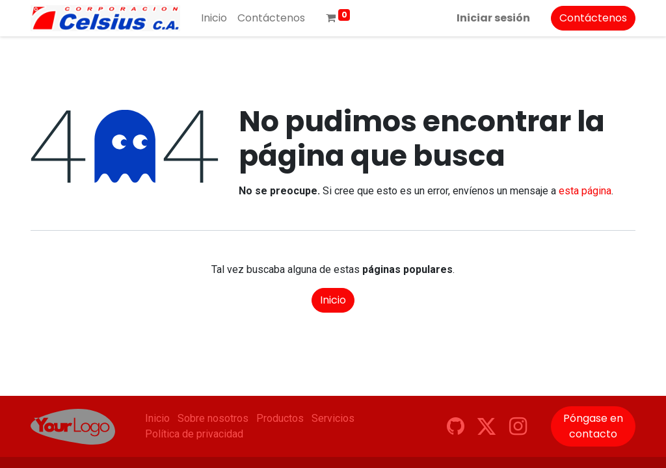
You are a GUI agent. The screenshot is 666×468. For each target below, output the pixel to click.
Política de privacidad (194, 434)
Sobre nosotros (213, 418)
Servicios (333, 418)
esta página (585, 191)
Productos (280, 418)
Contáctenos (593, 17)
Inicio (333, 299)
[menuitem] (214, 18)
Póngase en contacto (593, 426)
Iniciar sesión (493, 17)
